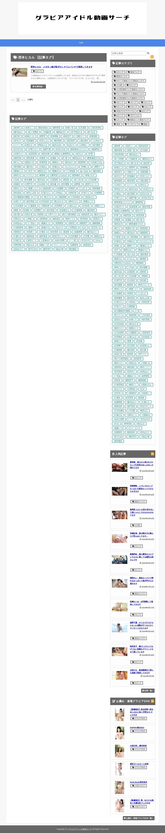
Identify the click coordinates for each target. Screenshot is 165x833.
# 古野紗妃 (72, 227)
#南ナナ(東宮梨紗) (68, 214)
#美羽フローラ (91, 184)
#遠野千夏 (47, 149)
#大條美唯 (78, 210)
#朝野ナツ (98, 167)
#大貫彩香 (54, 180)
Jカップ (145, 102)
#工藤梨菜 (32, 206)
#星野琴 (42, 136)
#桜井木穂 (45, 154)
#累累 (15, 210)
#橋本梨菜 (58, 141)
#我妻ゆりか (57, 171)
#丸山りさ (59, 227)
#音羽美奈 (84, 219)
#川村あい (59, 193)
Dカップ (132, 107)
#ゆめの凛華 (60, 240)
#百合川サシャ (58, 236)
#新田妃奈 (30, 236)
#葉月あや (69, 162)
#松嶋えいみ (29, 136)
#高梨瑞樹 (93, 136)
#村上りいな (49, 197)
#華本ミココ (70, 219)
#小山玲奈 (41, 184)
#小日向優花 (73, 236)
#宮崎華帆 (54, 136)
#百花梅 (26, 210)
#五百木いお (96, 227)
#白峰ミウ (17, 201)
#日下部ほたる (76, 132)
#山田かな (28, 145)
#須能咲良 (74, 245)
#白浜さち (70, 145)
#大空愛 (86, 236)
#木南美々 (30, 232)
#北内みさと (90, 197)
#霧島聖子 (83, 223)
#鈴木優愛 (28, 180)
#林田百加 (17, 158)
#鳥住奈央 (17, 193)
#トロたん (30, 175)
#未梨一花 (69, 128)
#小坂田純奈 (18, 227)
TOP (81, 43)
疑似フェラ (134, 72)
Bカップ (143, 111)
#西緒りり (98, 206)
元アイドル (133, 115)
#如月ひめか (57, 145)
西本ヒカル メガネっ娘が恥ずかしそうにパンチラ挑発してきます (62, 67)
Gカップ (118, 102)
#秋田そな (17, 175)
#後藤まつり (46, 223)
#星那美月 (17, 232)
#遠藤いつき (44, 245)
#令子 (30, 171)
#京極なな (56, 167)
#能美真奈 (87, 245)
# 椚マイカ (52, 214)
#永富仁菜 (28, 214)
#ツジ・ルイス (59, 245)
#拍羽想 (40, 214)
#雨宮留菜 (30, 158)
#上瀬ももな (72, 206)
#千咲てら (85, 193)
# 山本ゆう (97, 141)
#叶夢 (90, 154)
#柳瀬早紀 (95, 149)
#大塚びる (17, 240)
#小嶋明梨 (98, 193)
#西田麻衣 (76, 175)
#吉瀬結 (53, 158)
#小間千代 (28, 184)
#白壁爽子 (38, 210)
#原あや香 (59, 249)
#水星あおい (18, 223)
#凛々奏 (64, 158)
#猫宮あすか (77, 158)
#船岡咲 (42, 175)
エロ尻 (118, 85)
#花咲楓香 (96, 188)
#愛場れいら (18, 171)
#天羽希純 (58, 206)
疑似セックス (120, 76)
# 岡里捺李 (45, 206)
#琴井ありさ (42, 145)
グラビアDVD (138, 718)
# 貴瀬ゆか (45, 240)
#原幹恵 (66, 180)
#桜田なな (98, 236)
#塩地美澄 (85, 214)
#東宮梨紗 (17, 167)
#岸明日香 (72, 193)
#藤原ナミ (32, 227)
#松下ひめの (33, 249)
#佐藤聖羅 (78, 232)
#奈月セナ (17, 141)
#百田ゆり (97, 219)
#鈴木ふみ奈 (31, 193)
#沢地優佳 (30, 141)
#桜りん (16, 162)
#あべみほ (84, 171)
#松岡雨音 (59, 223)
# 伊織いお (30, 219)
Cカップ (37, 71)
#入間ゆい (83, 145)
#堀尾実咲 (81, 162)
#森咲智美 (56, 128)
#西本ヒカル (18, 188)
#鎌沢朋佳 (97, 171)
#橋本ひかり (73, 201)
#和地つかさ (90, 175)
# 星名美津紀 (96, 128)
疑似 (117, 124)
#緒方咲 (16, 136)
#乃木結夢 (92, 180)
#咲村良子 (67, 136)
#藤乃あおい (18, 132)
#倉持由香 (47, 188)
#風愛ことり (33, 188)
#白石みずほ (60, 149)
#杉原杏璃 (32, 154)
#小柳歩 (42, 232)
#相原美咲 (62, 197)
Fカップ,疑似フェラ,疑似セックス (129, 94)
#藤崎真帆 (96, 223)
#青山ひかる (59, 201)
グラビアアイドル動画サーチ (80, 829)
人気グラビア (138, 786)
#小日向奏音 (18, 206)
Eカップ (118, 107)
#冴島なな (17, 219)
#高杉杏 (71, 223)
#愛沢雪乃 (47, 249)
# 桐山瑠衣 (83, 141)
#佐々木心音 (79, 180)
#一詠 (37, 197)
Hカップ (118, 72)
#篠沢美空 (91, 210)
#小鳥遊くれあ (96, 162)
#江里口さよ (46, 193)
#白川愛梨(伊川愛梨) (21, 197)
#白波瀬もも (64, 210)
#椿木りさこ (99, 214)
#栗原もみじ (42, 171)
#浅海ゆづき (29, 162)
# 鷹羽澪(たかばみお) (58, 175)
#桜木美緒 (30, 201)
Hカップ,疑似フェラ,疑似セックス (129, 81)
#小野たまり (33, 149)
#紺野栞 (77, 184)
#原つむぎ (91, 132)
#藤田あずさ (61, 132)
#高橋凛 (16, 184)
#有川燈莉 (96, 145)
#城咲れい (56, 162)
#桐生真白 (56, 219)
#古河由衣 (86, 206)
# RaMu (16, 180)
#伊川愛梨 (65, 184)
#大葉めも (43, 167)
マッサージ (131, 124)
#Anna (98, 240)
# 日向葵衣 (75, 197)
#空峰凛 (42, 158)
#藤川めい (30, 167)
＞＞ (23, 100)
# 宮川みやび (85, 240)
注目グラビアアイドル (124, 111)
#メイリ (16, 145)
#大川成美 (82, 128)
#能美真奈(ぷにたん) (78, 149)
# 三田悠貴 (70, 171)
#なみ (84, 227)
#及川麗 (16, 214)
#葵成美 (66, 232)
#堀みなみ (30, 245)
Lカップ (118, 120)
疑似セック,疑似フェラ (138, 120)
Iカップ (132, 102)
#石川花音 (50, 210)
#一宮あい (32, 223)
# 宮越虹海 (47, 132)
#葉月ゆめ (41, 180)
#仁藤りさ (17, 236)
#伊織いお (85, 167)
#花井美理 (70, 141)
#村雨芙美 (43, 162)
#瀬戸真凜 (43, 236)
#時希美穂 (17, 245)
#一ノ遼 (72, 240)
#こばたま (83, 188)
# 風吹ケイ (80, 136)
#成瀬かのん (46, 227)
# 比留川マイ (18, 154)
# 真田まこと (31, 240)
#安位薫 (53, 184)
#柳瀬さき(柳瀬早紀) (62, 154)
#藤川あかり (92, 232)
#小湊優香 (59, 188)
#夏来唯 (16, 128)
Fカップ (131, 85)
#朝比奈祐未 (43, 128)
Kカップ (118, 115)
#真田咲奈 (43, 219)
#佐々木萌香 (33, 132)
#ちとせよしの (70, 167)
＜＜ (13, 100)
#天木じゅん (44, 141)
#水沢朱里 (54, 232)
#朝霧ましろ (88, 201)
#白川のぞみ (18, 149)
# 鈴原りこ (28, 128)
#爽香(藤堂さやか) (94, 158)
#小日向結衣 (44, 201)
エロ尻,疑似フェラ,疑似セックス (128, 89)
